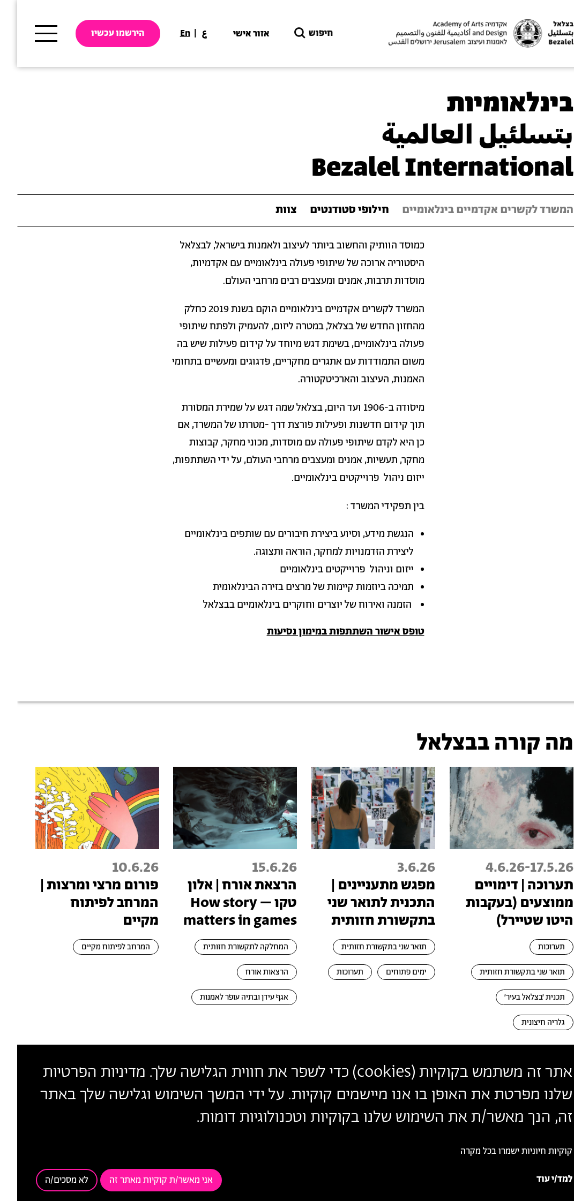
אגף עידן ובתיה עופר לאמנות (227, 997)
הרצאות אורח (249, 972)
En (168, 33)
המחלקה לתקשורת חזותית (228, 947)
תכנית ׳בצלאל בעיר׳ (517, 997)
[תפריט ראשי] (29, 33)
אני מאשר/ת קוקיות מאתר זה (144, 1180)
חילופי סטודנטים (332, 210)
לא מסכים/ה (49, 1180)
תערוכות (534, 947)
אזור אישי (234, 33)
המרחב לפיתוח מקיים (98, 947)
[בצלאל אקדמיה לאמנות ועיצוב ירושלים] (462, 33)
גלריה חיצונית (526, 1022)
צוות (269, 210)
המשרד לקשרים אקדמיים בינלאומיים (470, 210)
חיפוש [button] (295, 33)
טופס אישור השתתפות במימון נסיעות (328, 632)
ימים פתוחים (389, 972)
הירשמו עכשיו (101, 33)
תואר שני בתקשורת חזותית (505, 972)
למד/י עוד (537, 1179)
